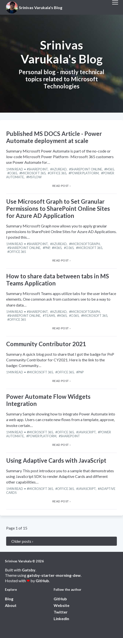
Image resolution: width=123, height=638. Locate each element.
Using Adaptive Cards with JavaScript (56, 460)
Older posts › (22, 541)
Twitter (61, 612)
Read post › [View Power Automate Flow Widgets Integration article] (61, 445)
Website (61, 605)
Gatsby (28, 569)
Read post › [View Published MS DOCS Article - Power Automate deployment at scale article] (61, 186)
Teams (50, 316)
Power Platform (84, 173)
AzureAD (59, 169)
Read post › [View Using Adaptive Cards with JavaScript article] (61, 501)
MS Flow (35, 177)
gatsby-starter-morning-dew (54, 575)
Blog (9, 598)
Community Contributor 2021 (46, 343)
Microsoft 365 (33, 173)
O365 (13, 173)
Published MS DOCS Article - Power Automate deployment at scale (54, 137)
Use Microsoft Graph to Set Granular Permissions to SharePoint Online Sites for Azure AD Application (58, 208)
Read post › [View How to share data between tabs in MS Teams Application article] (61, 328)
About (10, 605)
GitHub (42, 580)
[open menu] (115, 7)
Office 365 (57, 173)
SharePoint (38, 169)
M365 (110, 169)
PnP (47, 248)
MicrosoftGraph (85, 244)
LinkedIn (61, 618)
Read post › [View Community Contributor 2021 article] (61, 381)
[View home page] (35, 7)
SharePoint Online (86, 169)
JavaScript (87, 432)
